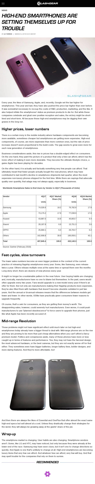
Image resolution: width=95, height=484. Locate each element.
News (4, 10)
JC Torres (8, 34)
